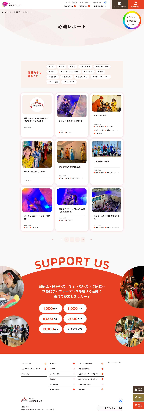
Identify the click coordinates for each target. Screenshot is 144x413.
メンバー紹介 (25, 366)
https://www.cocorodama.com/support (138, 405)
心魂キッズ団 (83, 78)
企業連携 (68, 78)
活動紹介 (17, 12)
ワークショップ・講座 (71, 72)
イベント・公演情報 (85, 355)
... (77, 241)
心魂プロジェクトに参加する (88, 366)
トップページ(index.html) (12, 4)
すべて (51, 67)
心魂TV (53, 72)
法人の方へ (84, 3)
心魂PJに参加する (100, 6)
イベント (90, 72)
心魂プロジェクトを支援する (88, 371)
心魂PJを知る (68, 6)
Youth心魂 (54, 84)
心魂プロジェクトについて (30, 361)
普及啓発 (54, 78)
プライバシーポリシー (114, 354)
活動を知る (83, 6)
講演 (103, 72)
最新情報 (81, 381)
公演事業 (52, 361)
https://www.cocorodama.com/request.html (138, 397)
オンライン (88, 67)
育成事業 (52, 371)
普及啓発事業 (54, 376)
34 (83, 241)
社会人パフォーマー (103, 78)
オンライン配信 (105, 67)
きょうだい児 (70, 84)
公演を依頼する (72, 3)
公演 (63, 67)
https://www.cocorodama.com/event (138, 389)
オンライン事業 (55, 366)
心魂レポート (54, 381)
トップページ (6, 12)
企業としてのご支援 (84, 376)
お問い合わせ (97, 3)
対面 (74, 67)
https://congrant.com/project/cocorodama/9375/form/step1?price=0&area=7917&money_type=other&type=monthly (94, 320)
